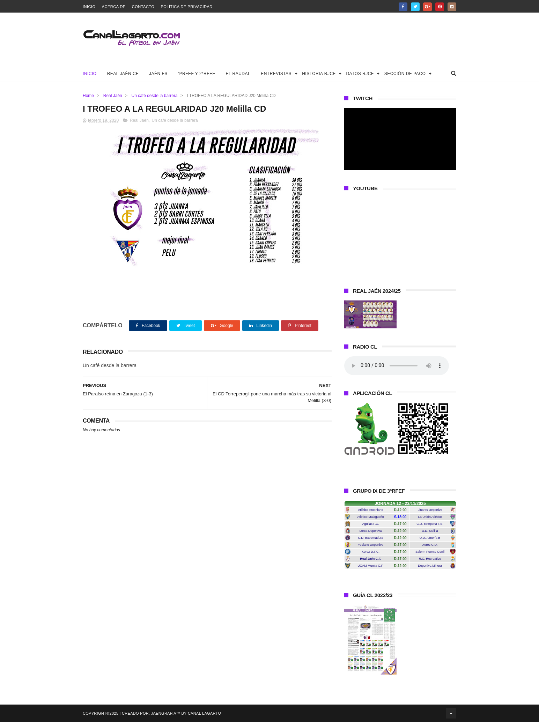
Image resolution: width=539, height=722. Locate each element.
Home (88, 95)
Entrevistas (276, 73)
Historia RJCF (318, 73)
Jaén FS (158, 73)
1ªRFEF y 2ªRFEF (196, 73)
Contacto (143, 7)
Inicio (89, 7)
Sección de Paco (405, 73)
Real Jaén (112, 95)
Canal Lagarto (204, 713)
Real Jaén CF (123, 73)
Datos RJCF (360, 73)
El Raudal (238, 73)
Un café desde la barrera (154, 95)
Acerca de (114, 7)
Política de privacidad (186, 7)
